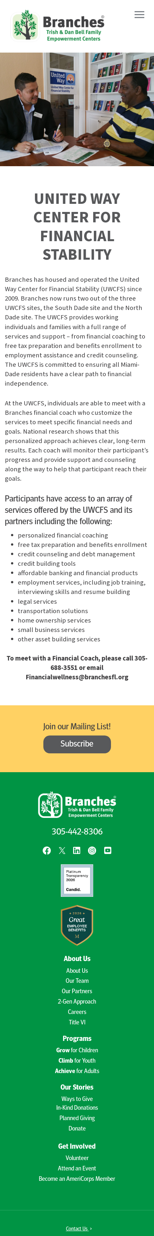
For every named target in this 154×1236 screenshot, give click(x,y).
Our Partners (77, 992)
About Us (77, 959)
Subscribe (77, 744)
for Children (77, 1051)
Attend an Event (77, 1169)
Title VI (77, 1023)
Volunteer (77, 1159)
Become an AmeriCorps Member (77, 1179)
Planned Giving (77, 1119)
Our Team (77, 981)
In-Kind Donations (77, 1108)
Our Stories (77, 1088)
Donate (77, 1129)
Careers (77, 1012)
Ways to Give (77, 1099)
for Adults (77, 1072)
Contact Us (79, 1229)
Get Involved (77, 1147)
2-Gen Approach (77, 1002)
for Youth (77, 1061)
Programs (77, 1039)
